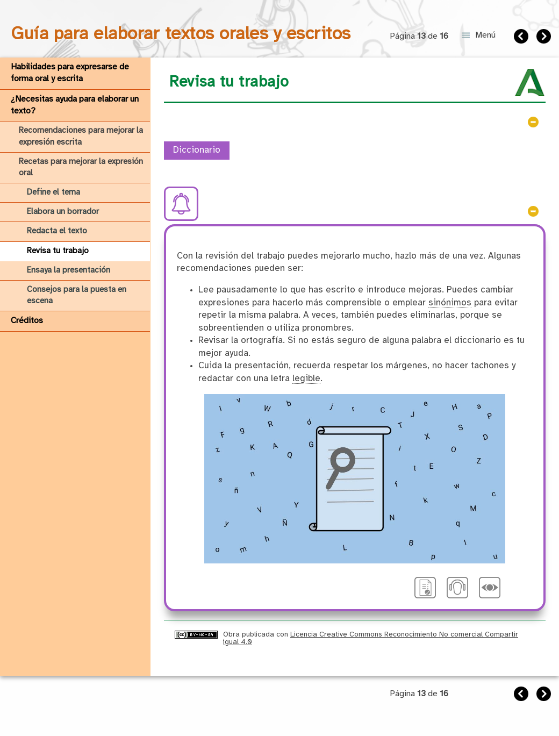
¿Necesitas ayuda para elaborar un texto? (75, 105)
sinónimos (449, 303)
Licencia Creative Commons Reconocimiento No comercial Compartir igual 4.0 (370, 638)
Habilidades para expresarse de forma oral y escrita (70, 72)
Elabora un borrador (63, 212)
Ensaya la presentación (68, 270)
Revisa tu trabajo (58, 251)
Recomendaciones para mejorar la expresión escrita (81, 136)
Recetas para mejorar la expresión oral (81, 167)
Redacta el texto (57, 231)
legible (306, 378)
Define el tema (53, 192)
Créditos (27, 320)
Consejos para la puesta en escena (76, 295)
